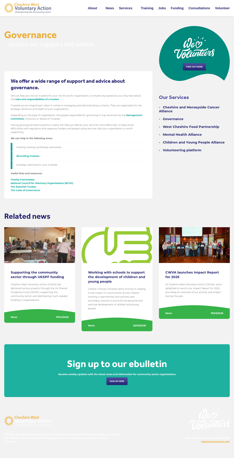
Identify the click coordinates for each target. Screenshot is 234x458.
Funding (177, 8)
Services (125, 8)
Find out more (194, 66)
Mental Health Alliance (182, 135)
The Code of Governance (25, 190)
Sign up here (117, 381)
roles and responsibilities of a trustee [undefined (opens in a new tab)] (37, 99)
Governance (173, 119)
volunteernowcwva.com (215, 441)
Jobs (162, 8)
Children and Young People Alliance (194, 142)
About (92, 8)
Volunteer (222, 8)
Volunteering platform (182, 150)
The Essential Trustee (23, 186)
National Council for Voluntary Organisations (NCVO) (42, 183)
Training (147, 8)
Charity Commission (23, 179)
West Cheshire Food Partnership (191, 127)
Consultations (199, 8)
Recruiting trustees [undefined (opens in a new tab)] (27, 156)
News (110, 8)
